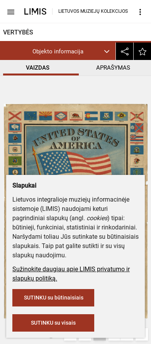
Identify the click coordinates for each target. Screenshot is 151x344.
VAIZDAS (37, 67)
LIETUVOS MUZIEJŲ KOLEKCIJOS (93, 11)
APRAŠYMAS (113, 67)
